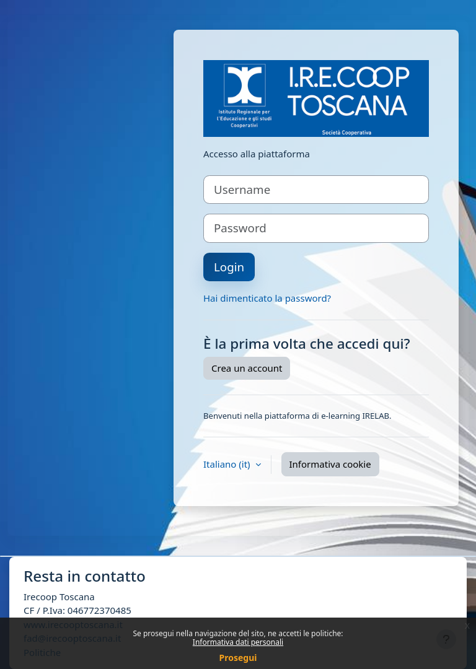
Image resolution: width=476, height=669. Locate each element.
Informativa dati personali (238, 642)
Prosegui (238, 657)
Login (229, 266)
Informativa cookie (330, 464)
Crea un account (246, 368)
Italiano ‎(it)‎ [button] (228, 464)
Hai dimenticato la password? (267, 298)
